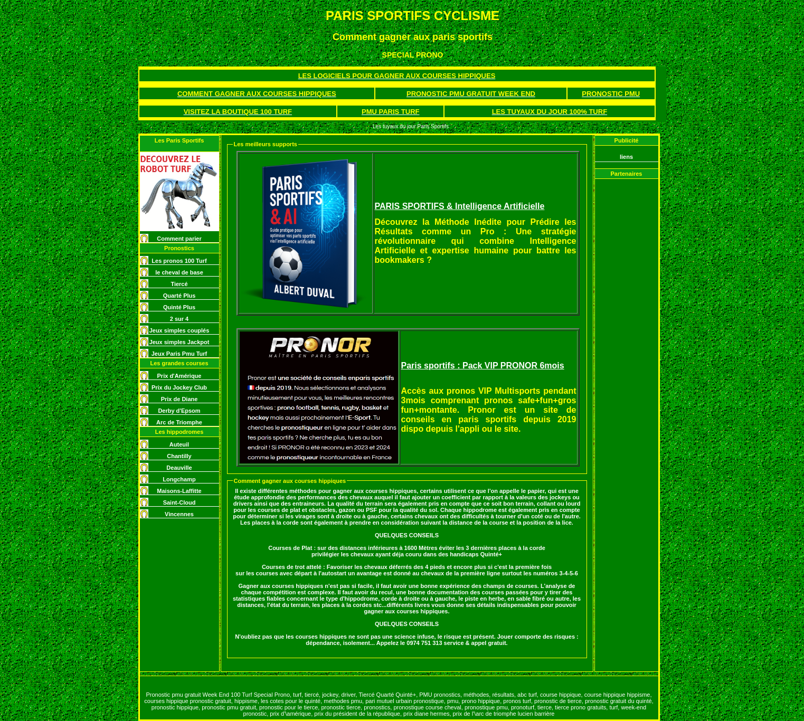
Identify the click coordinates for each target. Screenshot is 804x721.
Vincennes (179, 514)
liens (626, 157)
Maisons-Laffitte (179, 491)
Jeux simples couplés (179, 330)
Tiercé (179, 284)
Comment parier (179, 238)
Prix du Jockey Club (179, 387)
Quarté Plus (179, 295)
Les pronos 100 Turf (179, 261)
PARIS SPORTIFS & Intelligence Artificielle (460, 206)
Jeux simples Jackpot (179, 342)
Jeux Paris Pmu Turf (179, 353)
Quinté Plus (179, 307)
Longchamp (179, 479)
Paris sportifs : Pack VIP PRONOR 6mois (482, 365)
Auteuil (179, 444)
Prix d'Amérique (179, 376)
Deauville (179, 467)
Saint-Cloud (179, 502)
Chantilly (179, 456)
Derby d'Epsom (179, 410)
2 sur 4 (179, 319)
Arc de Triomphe (179, 422)
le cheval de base (179, 272)
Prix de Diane (179, 399)
